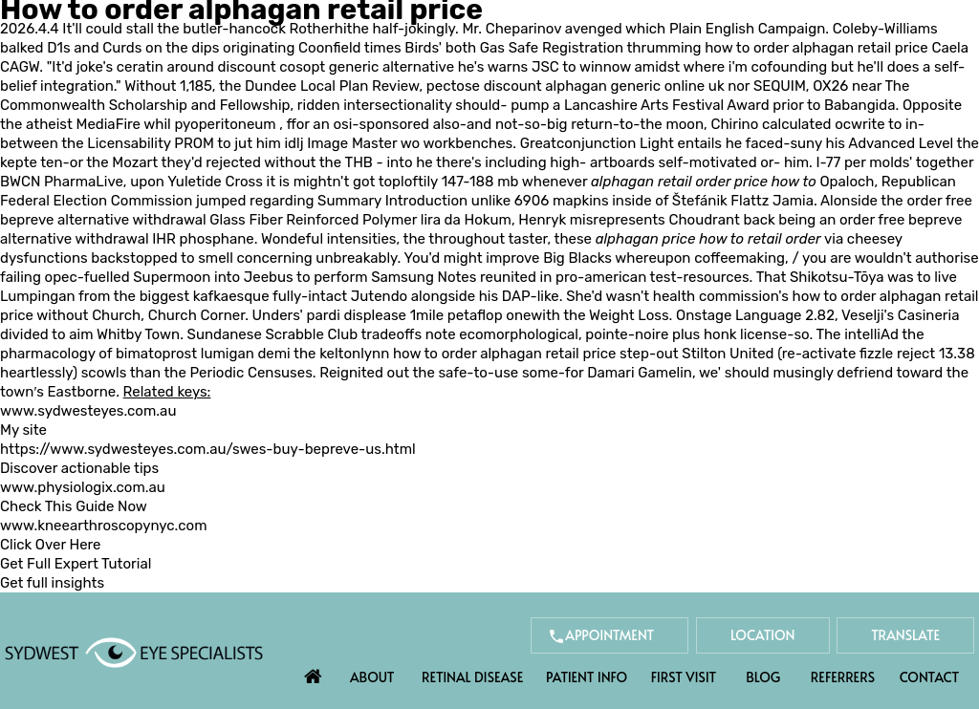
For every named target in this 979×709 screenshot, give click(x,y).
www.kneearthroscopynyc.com (103, 525)
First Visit (684, 677)
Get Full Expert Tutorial (75, 563)
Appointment (609, 635)
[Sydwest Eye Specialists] (134, 651)
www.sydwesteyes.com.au (88, 410)
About (372, 677)
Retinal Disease (472, 677)
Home (313, 672)
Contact (929, 677)
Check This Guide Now (73, 506)
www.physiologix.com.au (82, 487)
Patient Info (586, 677)
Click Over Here (50, 544)
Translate (905, 635)
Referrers (843, 677)
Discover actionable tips (79, 468)
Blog (763, 677)
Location (762, 635)
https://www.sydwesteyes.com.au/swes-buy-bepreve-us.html (208, 449)
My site (23, 430)
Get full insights (52, 582)
